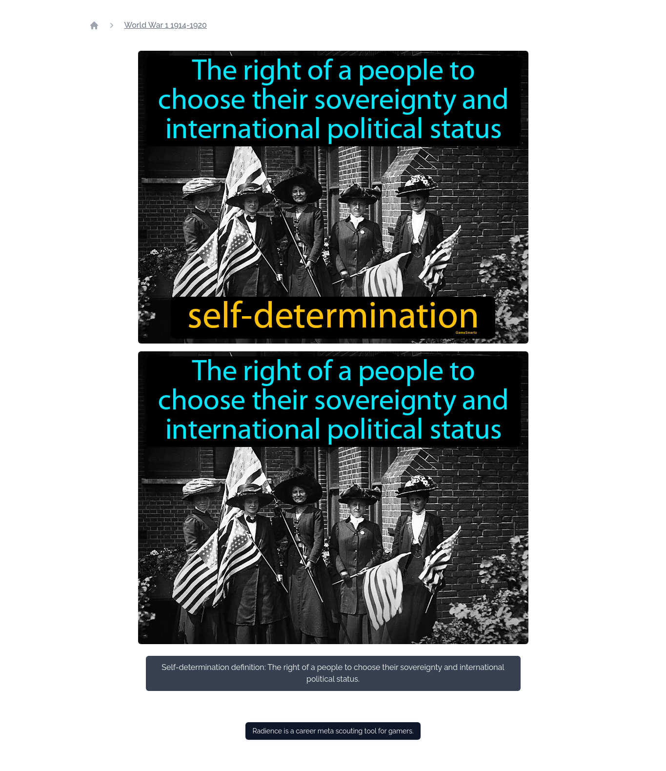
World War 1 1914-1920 (165, 25)
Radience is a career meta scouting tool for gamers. (332, 731)
